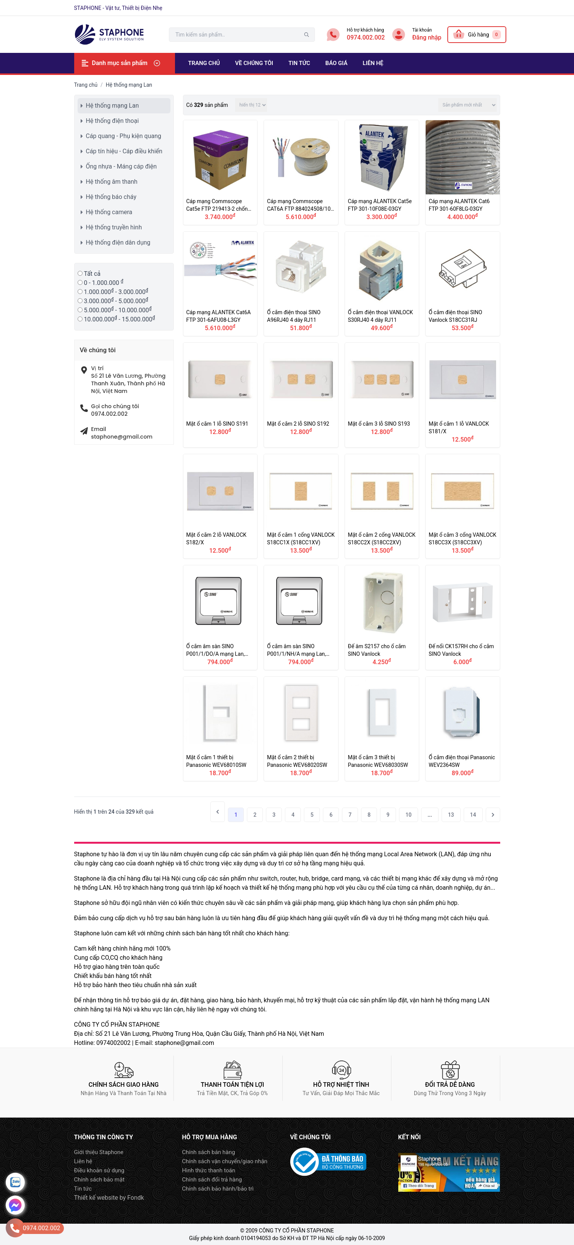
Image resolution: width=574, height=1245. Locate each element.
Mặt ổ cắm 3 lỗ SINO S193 (382, 395)
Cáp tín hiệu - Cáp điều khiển (124, 151)
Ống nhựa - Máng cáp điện (121, 166)
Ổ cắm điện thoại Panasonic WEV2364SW (463, 729)
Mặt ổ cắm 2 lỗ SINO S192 (301, 395)
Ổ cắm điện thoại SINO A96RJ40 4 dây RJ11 (301, 284)
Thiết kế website (96, 1197)
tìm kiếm (306, 34)
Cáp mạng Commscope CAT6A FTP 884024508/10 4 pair (301, 172)
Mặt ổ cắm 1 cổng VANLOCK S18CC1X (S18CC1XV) (301, 506)
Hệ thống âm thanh (112, 181)
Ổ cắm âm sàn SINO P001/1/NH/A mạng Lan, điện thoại (301, 617)
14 (473, 815)
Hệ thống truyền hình (114, 227)
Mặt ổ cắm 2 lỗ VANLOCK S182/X (220, 506)
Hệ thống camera (109, 212)
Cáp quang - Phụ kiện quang (123, 136)
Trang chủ (86, 85)
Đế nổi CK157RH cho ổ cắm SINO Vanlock (463, 617)
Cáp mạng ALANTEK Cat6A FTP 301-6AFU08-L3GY (220, 284)
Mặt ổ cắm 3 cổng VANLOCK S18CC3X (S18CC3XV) (463, 506)
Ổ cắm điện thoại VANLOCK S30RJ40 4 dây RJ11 (382, 284)
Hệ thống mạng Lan (112, 105)
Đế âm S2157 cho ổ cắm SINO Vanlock (382, 617)
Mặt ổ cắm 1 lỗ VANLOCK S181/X (463, 395)
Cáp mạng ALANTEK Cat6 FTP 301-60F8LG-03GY (463, 172)
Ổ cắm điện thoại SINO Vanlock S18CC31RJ (463, 284)
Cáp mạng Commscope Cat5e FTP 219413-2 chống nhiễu (220, 172)
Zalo (15, 1182)
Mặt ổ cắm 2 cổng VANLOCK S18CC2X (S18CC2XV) (382, 506)
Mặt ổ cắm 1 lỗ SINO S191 (220, 395)
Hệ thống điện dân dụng (118, 242)
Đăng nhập (427, 37)
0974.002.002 (366, 37)
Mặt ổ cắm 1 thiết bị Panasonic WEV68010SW (220, 729)
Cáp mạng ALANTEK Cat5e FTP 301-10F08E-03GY (382, 172)
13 (451, 815)
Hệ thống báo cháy (111, 196)
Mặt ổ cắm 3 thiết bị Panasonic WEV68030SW (382, 729)
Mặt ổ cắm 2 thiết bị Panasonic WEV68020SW (301, 729)
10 (408, 815)
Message (15, 1205)
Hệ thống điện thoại (112, 120)
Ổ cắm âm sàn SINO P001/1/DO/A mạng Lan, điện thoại (220, 617)
